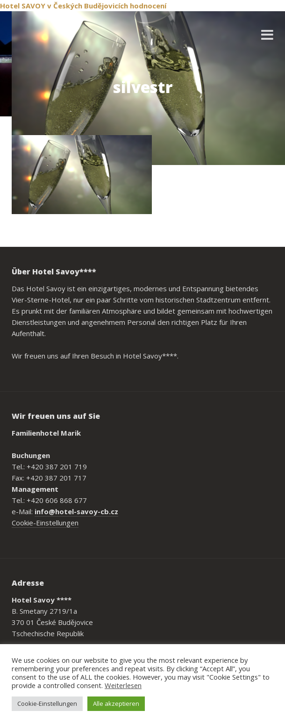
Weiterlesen (123, 685)
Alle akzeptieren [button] (116, 703)
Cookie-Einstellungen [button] (47, 703)
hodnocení (148, 5)
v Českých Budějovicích (87, 5)
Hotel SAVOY (22, 5)
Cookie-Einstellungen (45, 522)
